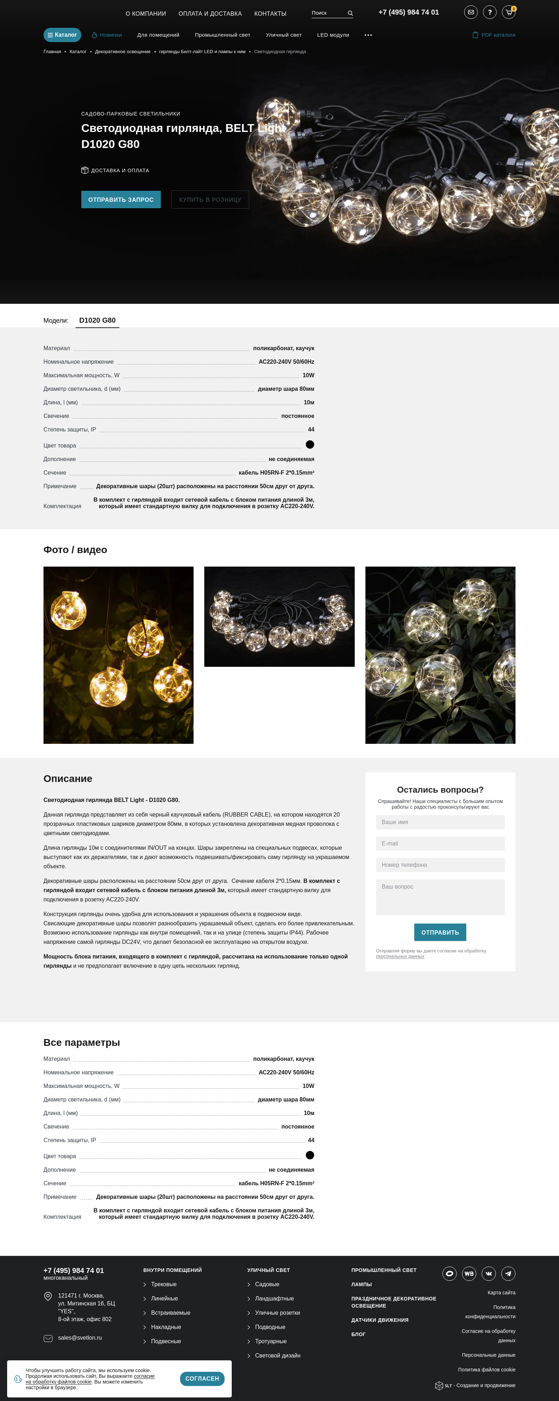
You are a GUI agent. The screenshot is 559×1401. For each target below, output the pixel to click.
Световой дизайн (274, 1356)
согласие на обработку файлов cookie (90, 1379)
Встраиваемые (166, 1313)
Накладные (162, 1327)
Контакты (271, 14)
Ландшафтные (270, 1298)
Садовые (263, 1284)
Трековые (160, 1284)
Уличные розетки (273, 1313)
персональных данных (400, 956)
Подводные (266, 1327)
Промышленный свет (223, 35)
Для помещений (158, 35)
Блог (359, 1334)
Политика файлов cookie (487, 1369)
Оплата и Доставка (210, 14)
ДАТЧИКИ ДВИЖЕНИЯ (380, 1320)
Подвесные (162, 1341)
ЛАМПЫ (362, 1284)
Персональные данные (489, 1355)
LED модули (333, 35)
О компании (146, 14)
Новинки (107, 34)
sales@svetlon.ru (80, 1338)
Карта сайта (502, 1292)
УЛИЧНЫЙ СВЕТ (268, 1270)
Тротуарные (267, 1341)
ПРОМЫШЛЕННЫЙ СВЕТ (384, 1270)
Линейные (160, 1298)
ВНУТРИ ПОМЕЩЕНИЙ (172, 1270)
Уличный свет (284, 35)
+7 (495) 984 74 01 (409, 12)
